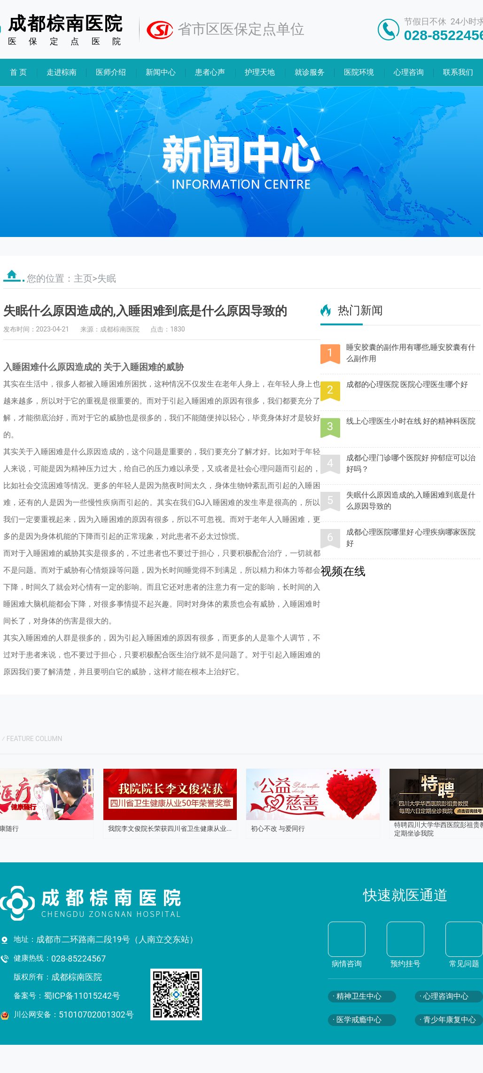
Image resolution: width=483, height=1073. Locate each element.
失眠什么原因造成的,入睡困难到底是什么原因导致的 (410, 500)
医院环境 (359, 72)
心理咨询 (409, 72)
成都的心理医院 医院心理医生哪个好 (407, 384)
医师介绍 (111, 72)
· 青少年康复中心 (448, 1019)
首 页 (18, 72)
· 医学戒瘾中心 (357, 1019)
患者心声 (210, 72)
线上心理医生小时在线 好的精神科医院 (411, 421)
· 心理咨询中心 (444, 996)
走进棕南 (61, 72)
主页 (83, 278)
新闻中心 (161, 72)
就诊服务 (309, 72)
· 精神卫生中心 (357, 996)
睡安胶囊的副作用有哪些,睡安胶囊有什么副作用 (410, 353)
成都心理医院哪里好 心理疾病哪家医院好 (411, 538)
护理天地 (260, 72)
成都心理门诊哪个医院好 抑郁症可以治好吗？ (411, 463)
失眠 (106, 278)
